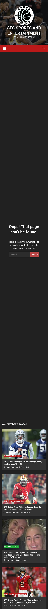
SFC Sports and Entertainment (24, 30)
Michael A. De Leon (12, 512)
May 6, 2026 (25, 467)
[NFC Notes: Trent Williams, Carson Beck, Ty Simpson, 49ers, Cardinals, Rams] (24, 489)
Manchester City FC (11, 546)
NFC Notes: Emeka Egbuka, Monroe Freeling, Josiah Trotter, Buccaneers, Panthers (23, 601)
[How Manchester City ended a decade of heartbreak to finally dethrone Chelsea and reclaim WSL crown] (24, 534)
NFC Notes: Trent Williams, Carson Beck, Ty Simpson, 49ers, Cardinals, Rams (22, 508)
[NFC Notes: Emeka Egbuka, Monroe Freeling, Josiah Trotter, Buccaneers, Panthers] (24, 582)
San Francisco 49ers (16, 501)
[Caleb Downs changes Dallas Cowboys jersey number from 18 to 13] (24, 444)
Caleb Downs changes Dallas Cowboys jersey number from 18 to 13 (23, 462)
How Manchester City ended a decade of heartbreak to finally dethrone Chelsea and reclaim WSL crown (22, 555)
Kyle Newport (10, 606)
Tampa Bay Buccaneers (17, 594)
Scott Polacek (10, 560)
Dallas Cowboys (10, 456)
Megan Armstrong (12, 467)
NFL (19, 456)
